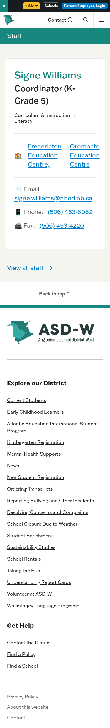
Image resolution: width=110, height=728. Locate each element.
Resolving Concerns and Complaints (47, 512)
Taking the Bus (23, 570)
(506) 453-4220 (62, 225)
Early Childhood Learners (35, 412)
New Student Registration (35, 477)
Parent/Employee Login (84, 6)
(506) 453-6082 (70, 212)
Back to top (55, 293)
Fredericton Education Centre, (45, 155)
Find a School (22, 666)
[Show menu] (101, 20)
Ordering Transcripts (30, 489)
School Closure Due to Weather (42, 524)
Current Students (26, 400)
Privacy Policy (22, 696)
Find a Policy (21, 654)
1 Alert (31, 5)
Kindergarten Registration (35, 442)
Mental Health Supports (34, 454)
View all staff (30, 268)
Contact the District (29, 642)
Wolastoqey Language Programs (43, 605)
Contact (60, 20)
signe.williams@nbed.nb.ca (53, 198)
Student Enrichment (30, 535)
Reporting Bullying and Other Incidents (50, 500)
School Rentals (24, 559)
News (13, 465)
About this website (27, 707)
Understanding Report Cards (39, 582)
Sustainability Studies (31, 547)
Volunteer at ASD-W (29, 594)
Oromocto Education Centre (85, 155)
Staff (14, 35)
